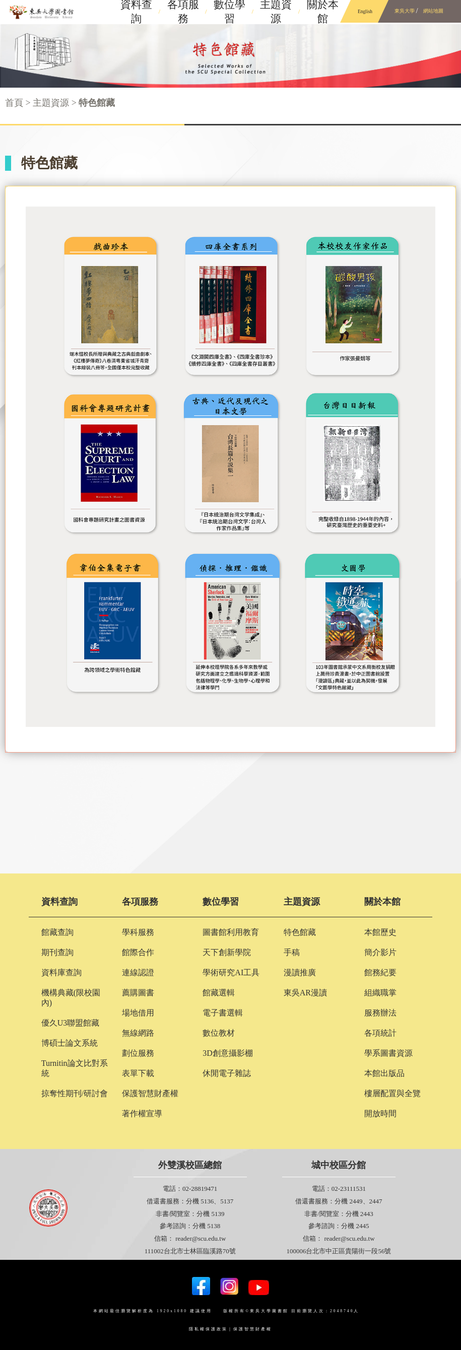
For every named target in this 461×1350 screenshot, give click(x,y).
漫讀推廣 (300, 972)
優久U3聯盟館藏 (70, 1023)
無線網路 (138, 1033)
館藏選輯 (219, 992)
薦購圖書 (138, 992)
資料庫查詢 (61, 972)
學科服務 (138, 932)
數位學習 (221, 902)
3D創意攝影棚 (228, 1053)
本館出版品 (384, 1073)
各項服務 (140, 902)
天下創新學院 (227, 952)
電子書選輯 (223, 1012)
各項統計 (380, 1033)
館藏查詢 (57, 932)
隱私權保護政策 (208, 1329)
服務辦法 (380, 1012)
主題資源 (302, 902)
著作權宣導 (142, 1113)
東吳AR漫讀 (305, 992)
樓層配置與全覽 (392, 1093)
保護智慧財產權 (150, 1093)
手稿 (292, 952)
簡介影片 (380, 952)
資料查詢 (59, 902)
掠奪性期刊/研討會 (74, 1093)
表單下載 (138, 1073)
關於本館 (382, 902)
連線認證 (138, 972)
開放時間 (380, 1113)
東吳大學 (405, 11)
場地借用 (138, 1012)
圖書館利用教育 (231, 932)
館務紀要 (380, 972)
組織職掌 (380, 992)
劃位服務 (138, 1053)
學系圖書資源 (388, 1053)
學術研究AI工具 (231, 972)
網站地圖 (434, 11)
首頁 (14, 103)
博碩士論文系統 (69, 1043)
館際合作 (138, 952)
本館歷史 (380, 932)
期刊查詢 (57, 952)
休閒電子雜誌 (227, 1073)
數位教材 (219, 1033)
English (365, 11)
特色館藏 (300, 932)
